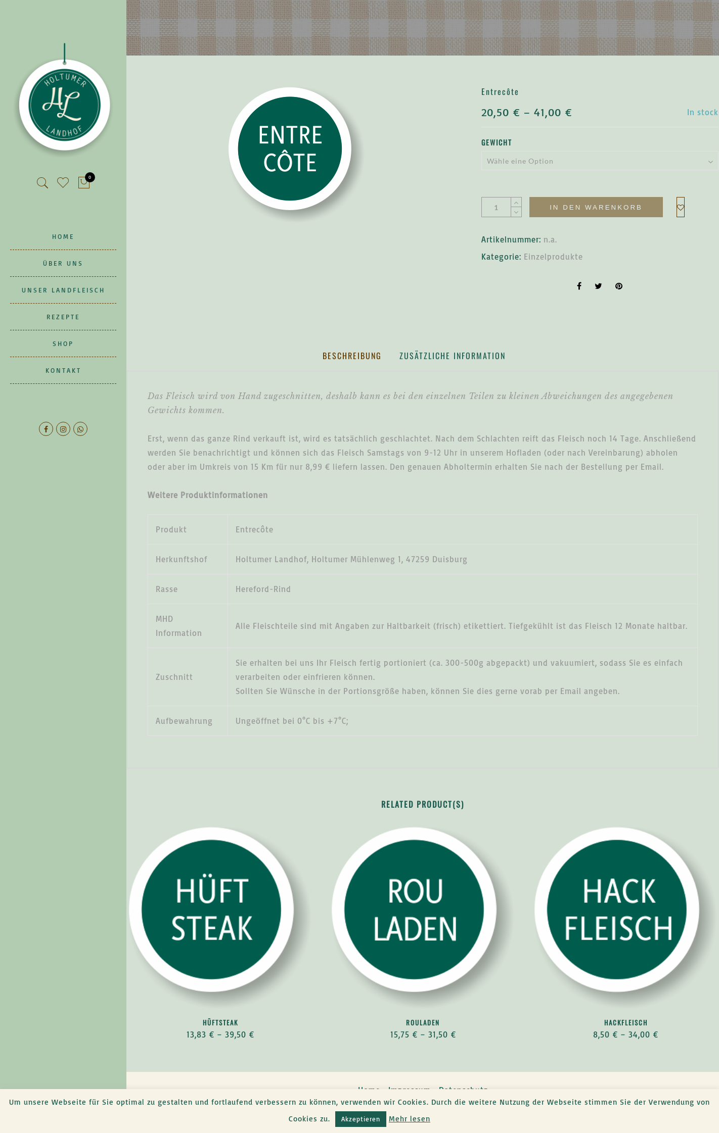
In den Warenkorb (596, 207)
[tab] (352, 356)
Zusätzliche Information (452, 356)
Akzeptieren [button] (360, 1119)
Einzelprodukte (553, 257)
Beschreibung (352, 356)
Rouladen (423, 1022)
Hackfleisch (626, 1022)
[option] (296, 155)
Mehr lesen (409, 1118)
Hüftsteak (220, 1022)
